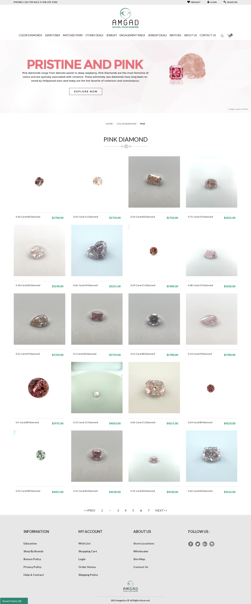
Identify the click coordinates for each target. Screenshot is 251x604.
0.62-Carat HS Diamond (85, 285)
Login (212, 2)
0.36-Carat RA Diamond (28, 216)
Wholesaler (140, 551)
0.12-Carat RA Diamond (85, 490)
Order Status (87, 567)
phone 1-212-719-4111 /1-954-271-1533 (35, 2)
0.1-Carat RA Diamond (84, 353)
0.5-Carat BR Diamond (27, 422)
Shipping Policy (88, 574)
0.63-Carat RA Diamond (200, 490)
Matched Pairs (73, 35)
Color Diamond (126, 123)
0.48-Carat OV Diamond (200, 285)
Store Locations (143, 543)
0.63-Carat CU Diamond (142, 422)
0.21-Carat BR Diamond (142, 353)
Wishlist (194, 2)
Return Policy (32, 559)
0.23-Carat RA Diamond (142, 216)
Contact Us (208, 35)
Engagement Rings (132, 35)
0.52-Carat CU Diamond (85, 216)
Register (230, 2)
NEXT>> (161, 510)
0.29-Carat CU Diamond (142, 285)
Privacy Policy (32, 567)
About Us (190, 35)
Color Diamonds (30, 35)
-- (110, 510)
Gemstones (52, 35)
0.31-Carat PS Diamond (28, 353)
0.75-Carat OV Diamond (200, 216)
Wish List (84, 543)
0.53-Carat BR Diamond (28, 490)
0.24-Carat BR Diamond (200, 422)
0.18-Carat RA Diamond (28, 285)
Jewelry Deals (157, 35)
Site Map (139, 559)
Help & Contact (34, 574)
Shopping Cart (87, 551)
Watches (175, 35)
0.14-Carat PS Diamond (200, 353)
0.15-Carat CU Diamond (85, 422)
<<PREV (89, 510)
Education (30, 543)
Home (109, 123)
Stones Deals (94, 35)
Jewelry (111, 35)
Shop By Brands (34, 551)
